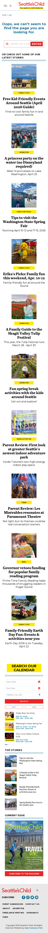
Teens (24, 502)
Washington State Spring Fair (29, 723)
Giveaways (32, 913)
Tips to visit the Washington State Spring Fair (24, 221)
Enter (36, 43)
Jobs (5, 917)
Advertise (18, 908)
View (34, 707)
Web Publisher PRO (34, 928)
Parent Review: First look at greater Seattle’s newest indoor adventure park (24, 451)
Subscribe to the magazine (24, 874)
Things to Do (24, 93)
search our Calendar (24, 668)
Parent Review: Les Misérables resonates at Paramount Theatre (24, 512)
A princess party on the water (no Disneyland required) (24, 162)
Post (14, 707)
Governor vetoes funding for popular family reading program (24, 571)
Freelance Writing (13, 913)
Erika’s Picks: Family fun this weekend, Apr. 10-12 (24, 275)
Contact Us (32, 904)
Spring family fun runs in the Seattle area (30, 803)
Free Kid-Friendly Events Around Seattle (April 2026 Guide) (24, 102)
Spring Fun (24, 152)
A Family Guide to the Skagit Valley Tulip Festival (24, 333)
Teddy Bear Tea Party (25, 713)
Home (4, 15)
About (6, 908)
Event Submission (13, 904)
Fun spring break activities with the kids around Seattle (24, 392)
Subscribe (8, 897)
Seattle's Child (26, 925)
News (24, 562)
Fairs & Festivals (24, 212)
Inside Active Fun (24, 439)
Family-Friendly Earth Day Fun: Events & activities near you (24, 634)
